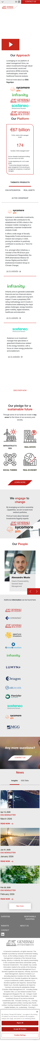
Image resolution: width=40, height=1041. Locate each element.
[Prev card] (30, 591)
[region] (20, 1024)
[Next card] (37, 591)
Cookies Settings (20, 1035)
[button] (16, 2)
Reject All (20, 1023)
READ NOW (7, 824)
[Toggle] (37, 7)
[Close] (37, 1011)
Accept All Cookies (20, 1029)
